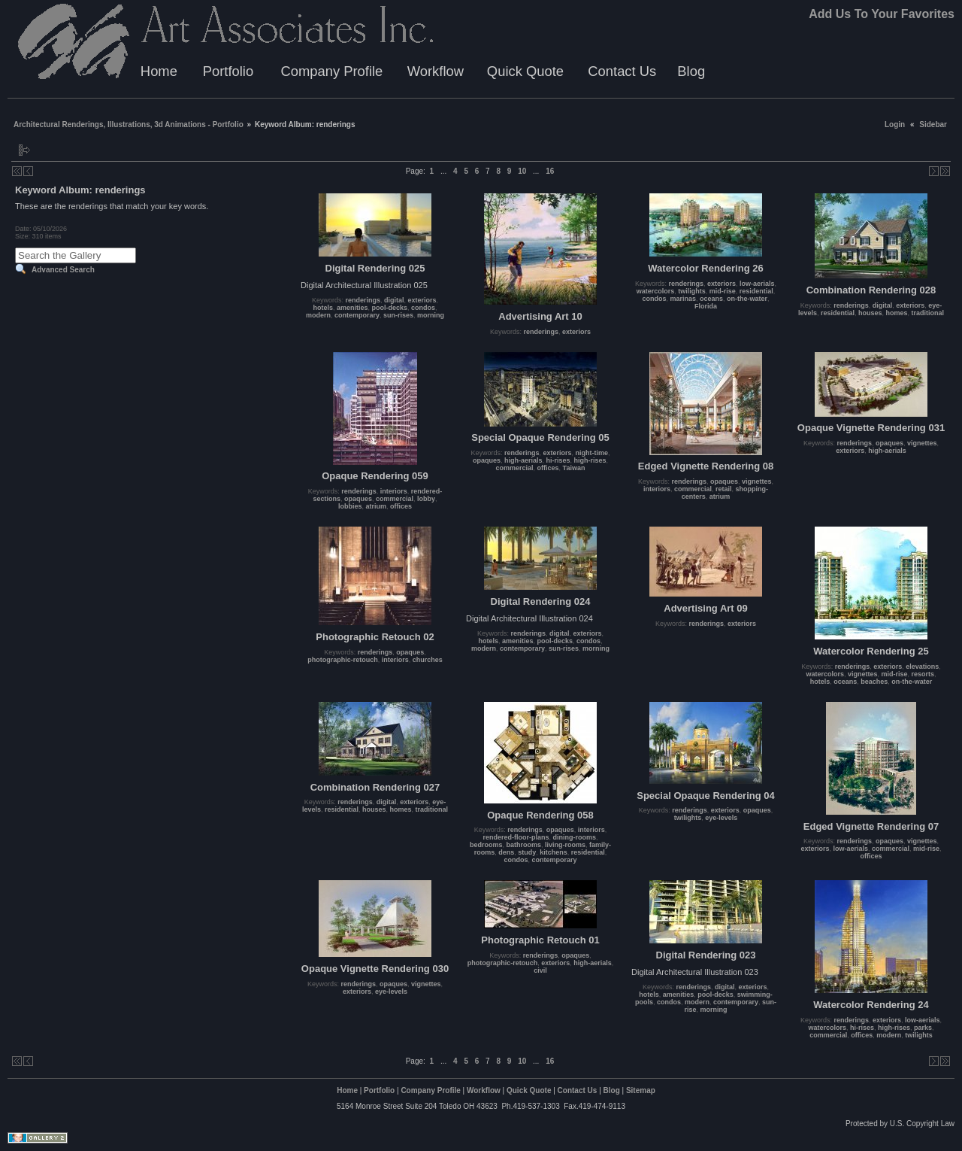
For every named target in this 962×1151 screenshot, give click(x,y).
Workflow (435, 71)
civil (540, 970)
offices (401, 506)
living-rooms (565, 845)
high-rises (590, 460)
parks (923, 1027)
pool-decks (390, 307)
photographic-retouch (342, 660)
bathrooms (523, 845)
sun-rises (398, 315)
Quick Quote (525, 71)
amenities (352, 307)
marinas (683, 298)
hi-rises (558, 460)
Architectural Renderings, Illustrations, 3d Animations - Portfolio (129, 124)
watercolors (656, 291)
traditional (928, 313)
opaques (358, 499)
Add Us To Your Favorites (881, 14)
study (527, 852)
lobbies (350, 506)
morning (430, 315)
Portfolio (228, 71)
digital (394, 300)
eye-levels (721, 817)
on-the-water (747, 298)
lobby (426, 499)
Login (895, 124)
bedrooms (486, 845)
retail (723, 489)
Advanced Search (63, 270)
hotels (323, 307)
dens (506, 852)
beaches (874, 681)
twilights (692, 291)
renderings (362, 300)
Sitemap (640, 1090)
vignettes (757, 481)
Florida (705, 306)
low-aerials (757, 283)
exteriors (422, 300)
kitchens (553, 852)
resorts (923, 674)
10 (522, 171)
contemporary (357, 315)
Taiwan (574, 468)
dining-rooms (575, 837)
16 (550, 171)
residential (756, 291)
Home (159, 71)
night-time (592, 453)
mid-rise (722, 291)
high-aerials (523, 460)
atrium (375, 506)
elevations (922, 666)
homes (897, 313)
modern (318, 315)
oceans (711, 298)
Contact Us (622, 71)
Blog (691, 71)
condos (423, 307)
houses (870, 313)
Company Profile (331, 71)
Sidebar (933, 124)
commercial (394, 499)
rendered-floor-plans (516, 837)
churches (428, 660)
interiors (393, 491)
